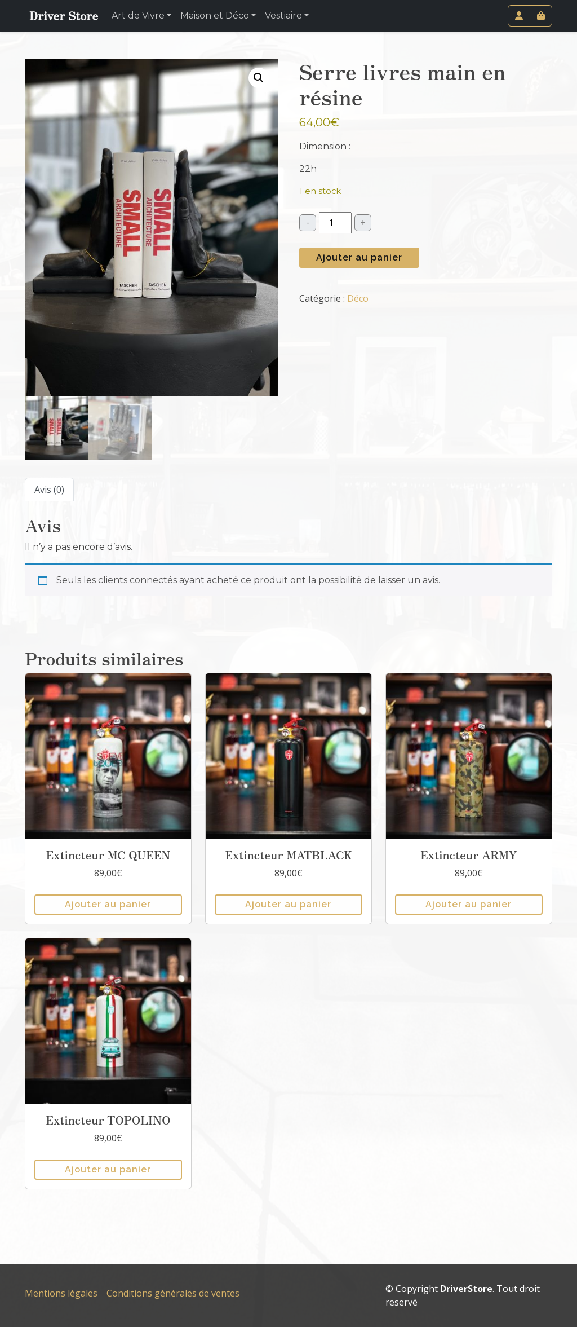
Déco (358, 298)
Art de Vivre (138, 15)
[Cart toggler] (541, 16)
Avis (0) (49, 489)
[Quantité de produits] (335, 222)
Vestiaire (283, 15)
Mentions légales (61, 1293)
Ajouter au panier (359, 257)
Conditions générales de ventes (172, 1293)
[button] (258, 78)
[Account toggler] (519, 16)
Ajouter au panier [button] (108, 904)
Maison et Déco (214, 15)
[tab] (49, 489)
